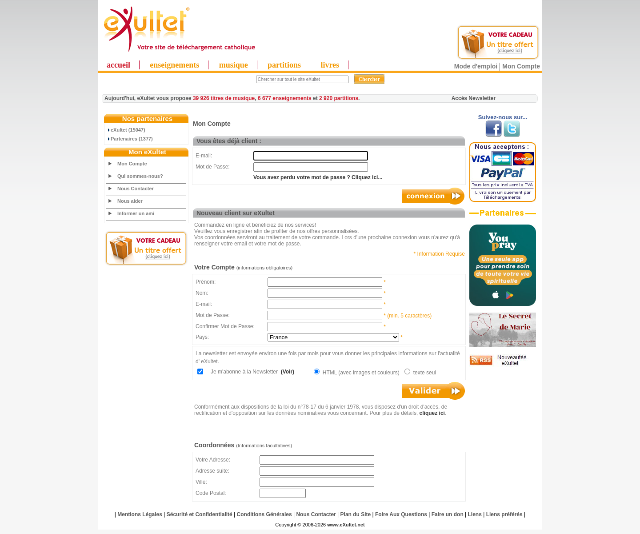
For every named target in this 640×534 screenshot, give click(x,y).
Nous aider (130, 201)
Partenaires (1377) (130, 138)
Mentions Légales (139, 514)
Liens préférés (504, 514)
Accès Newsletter (474, 98)
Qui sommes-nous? (140, 176)
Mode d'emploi (475, 66)
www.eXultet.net (346, 524)
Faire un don (448, 514)
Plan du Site (355, 514)
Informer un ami (135, 213)
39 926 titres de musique (224, 98)
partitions (284, 64)
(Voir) (286, 372)
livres (329, 64)
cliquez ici (432, 413)
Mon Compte (521, 66)
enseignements (174, 64)
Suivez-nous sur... (503, 117)
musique (233, 64)
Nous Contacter (135, 188)
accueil (118, 64)
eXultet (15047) (126, 129)
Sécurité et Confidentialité (199, 514)
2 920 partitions (338, 98)
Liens (475, 514)
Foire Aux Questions (401, 514)
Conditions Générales (264, 514)
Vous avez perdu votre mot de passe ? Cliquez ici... (318, 177)
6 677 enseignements (285, 98)
